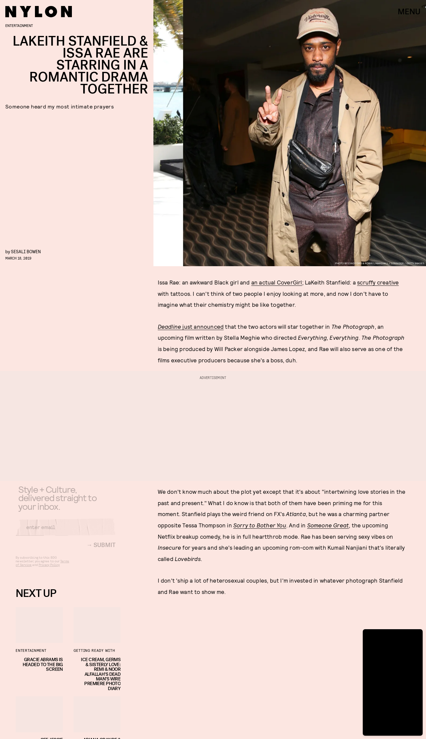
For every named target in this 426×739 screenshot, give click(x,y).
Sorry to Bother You (259, 525)
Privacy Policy (49, 570)
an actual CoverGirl (276, 282)
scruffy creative (378, 282)
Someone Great (328, 525)
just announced (191, 326)
